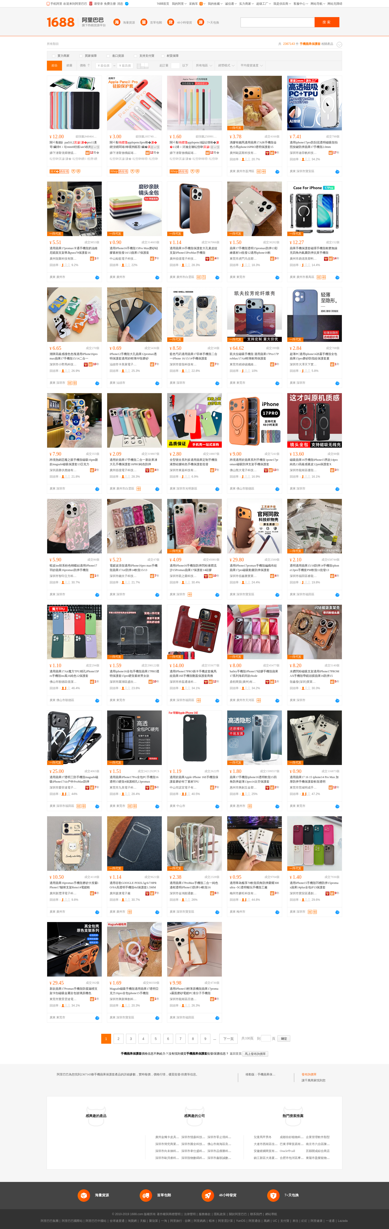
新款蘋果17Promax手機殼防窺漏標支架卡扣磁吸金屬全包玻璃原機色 (73, 991)
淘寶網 (132, 1221)
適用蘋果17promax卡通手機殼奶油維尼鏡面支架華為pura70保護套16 (73, 250)
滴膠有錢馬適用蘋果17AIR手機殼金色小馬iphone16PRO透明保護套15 (253, 145)
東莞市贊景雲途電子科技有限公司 (63, 999)
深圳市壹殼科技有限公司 (183, 364)
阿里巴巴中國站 (96, 1221)
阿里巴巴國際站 (72, 1221)
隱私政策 (220, 1214)
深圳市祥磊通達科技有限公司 (183, 681)
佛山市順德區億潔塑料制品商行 (63, 681)
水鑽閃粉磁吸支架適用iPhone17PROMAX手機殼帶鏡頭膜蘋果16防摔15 (314, 674)
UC (275, 1221)
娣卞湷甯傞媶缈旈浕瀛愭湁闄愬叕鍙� (63, 153)
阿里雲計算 (225, 1221)
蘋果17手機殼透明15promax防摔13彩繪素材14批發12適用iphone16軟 (254, 250)
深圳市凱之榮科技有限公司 (183, 576)
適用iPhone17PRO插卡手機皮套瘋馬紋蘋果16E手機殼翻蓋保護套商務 (193, 674)
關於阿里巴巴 (238, 1214)
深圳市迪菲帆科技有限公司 (303, 153)
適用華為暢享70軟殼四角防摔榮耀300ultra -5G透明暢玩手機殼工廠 (254, 885)
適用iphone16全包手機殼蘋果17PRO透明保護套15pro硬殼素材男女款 (134, 674)
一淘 (164, 1221)
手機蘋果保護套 (268, 1074)
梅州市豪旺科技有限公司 (243, 893)
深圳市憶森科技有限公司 (197, 1137)
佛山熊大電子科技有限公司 (243, 470)
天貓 (143, 1221)
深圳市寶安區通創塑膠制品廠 (303, 893)
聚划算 (153, 1221)
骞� (94, 152)
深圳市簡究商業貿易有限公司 (174, 1144)
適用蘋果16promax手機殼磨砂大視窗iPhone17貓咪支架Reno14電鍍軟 (74, 885)
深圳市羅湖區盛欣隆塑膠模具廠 (123, 681)
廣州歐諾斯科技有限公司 (243, 153)
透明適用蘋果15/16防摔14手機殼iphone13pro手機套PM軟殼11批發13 (314, 568)
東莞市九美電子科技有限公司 (123, 787)
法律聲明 (190, 1214)
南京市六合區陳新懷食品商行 (325, 1144)
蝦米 (212, 1221)
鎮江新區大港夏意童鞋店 (270, 1158)
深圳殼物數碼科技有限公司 (199, 1158)
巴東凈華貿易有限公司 (295, 1144)
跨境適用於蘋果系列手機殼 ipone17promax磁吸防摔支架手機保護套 (254, 462)
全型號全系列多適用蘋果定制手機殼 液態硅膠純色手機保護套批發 (193, 462)
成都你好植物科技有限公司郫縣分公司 (305, 1137)
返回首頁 (236, 1053)
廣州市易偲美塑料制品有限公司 (303, 258)
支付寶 (284, 1221)
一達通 (330, 1221)
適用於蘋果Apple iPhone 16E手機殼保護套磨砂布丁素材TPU (194, 779)
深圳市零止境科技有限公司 (225, 1137)
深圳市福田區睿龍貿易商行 (303, 576)
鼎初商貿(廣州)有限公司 (243, 681)
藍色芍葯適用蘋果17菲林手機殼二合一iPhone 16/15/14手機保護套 (193, 356)
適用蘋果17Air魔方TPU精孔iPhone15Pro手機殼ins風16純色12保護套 (74, 674)
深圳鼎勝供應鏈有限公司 (63, 470)
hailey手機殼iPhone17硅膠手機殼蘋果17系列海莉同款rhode (254, 674)
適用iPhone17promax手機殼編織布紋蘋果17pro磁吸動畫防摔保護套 (253, 568)
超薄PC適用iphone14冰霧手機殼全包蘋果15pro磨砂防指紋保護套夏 (313, 356)
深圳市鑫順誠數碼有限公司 (225, 1158)
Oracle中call (287, 1151)
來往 (295, 1221)
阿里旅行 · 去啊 (180, 1221)
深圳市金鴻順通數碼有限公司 (183, 893)
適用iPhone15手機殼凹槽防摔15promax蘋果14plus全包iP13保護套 (314, 885)
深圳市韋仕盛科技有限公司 (199, 1151)
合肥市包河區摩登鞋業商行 (298, 1158)
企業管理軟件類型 (318, 1137)
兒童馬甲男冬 (263, 1137)
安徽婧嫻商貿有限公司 (269, 1151)
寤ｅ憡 (95, 147)
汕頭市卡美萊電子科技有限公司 (123, 364)
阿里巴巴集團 (50, 1221)
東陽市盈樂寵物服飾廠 (321, 1158)
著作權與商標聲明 (169, 1214)
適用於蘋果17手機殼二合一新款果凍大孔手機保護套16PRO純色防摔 (133, 462)
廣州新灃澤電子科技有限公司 (63, 893)
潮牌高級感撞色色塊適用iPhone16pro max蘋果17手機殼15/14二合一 (73, 356)
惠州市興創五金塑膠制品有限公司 (243, 787)
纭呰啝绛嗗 (140, 159)
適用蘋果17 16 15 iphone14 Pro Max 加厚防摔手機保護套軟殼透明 (314, 779)
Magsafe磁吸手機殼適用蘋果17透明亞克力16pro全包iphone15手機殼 (134, 991)
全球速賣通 (117, 1221)
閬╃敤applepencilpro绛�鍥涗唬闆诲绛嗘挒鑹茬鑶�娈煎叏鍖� (134, 145)
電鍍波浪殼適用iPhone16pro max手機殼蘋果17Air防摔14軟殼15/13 (134, 568)
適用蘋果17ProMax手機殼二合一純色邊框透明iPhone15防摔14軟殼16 (194, 885)
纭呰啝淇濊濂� (60, 159)
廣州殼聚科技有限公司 (63, 258)
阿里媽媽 (200, 1221)
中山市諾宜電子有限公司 (183, 787)
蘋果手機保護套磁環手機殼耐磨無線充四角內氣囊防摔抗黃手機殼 (313, 250)
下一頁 (228, 1039)
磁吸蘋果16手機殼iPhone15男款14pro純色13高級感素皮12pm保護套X (314, 462)
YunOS (240, 1221)
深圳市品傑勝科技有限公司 (225, 1151)
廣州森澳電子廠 (120, 893)
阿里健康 (317, 1221)
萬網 (267, 1221)
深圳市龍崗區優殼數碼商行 (303, 470)
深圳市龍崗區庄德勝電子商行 (183, 999)
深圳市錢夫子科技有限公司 (123, 576)
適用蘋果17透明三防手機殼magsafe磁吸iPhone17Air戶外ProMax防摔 (74, 779)
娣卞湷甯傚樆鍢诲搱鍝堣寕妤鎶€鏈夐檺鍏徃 (123, 153)
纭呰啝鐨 (79, 159)
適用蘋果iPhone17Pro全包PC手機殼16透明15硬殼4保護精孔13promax (134, 779)
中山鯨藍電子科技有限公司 (123, 258)
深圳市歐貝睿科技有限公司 (173, 1158)
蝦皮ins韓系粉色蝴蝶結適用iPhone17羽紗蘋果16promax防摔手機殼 (73, 568)
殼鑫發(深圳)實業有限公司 (303, 681)
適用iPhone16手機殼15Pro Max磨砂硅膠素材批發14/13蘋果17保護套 (134, 250)
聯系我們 (256, 1214)
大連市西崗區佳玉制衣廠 (270, 1144)
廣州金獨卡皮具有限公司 (171, 1137)
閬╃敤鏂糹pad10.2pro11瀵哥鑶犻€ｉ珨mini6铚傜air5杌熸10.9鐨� (74, 145)
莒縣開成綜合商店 (318, 1151)
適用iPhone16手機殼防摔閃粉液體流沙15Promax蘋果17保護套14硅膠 (193, 568)
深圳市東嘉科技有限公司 (183, 470)
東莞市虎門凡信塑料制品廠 (243, 258)
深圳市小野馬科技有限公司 (63, 364)
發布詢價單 (309, 1074)
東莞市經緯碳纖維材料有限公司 (243, 364)
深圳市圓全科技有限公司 (197, 1144)
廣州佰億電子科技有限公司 (183, 258)
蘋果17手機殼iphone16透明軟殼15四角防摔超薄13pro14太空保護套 (253, 779)
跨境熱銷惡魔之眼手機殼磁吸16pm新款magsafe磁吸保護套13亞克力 (74, 462)
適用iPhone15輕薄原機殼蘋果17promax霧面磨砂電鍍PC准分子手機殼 (194, 991)
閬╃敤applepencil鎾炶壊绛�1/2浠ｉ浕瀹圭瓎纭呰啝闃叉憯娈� (194, 145)
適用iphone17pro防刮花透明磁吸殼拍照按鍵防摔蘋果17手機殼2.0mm (314, 145)
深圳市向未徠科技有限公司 (173, 1151)
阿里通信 (254, 1221)
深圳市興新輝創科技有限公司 (123, 999)
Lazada (343, 1221)
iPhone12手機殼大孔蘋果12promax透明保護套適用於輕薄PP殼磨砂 (133, 356)
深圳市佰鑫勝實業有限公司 (243, 576)
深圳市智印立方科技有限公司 (63, 576)
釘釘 (304, 1221)
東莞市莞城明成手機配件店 (303, 787)
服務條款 (205, 1214)
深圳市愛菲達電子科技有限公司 (63, 787)
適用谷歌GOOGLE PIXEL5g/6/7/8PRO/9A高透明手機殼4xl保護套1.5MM (133, 885)
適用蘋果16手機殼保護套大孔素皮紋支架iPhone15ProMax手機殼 (193, 250)
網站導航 (271, 1214)
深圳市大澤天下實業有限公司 (303, 364)
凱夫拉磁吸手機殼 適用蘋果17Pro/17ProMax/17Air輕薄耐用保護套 (254, 356)
